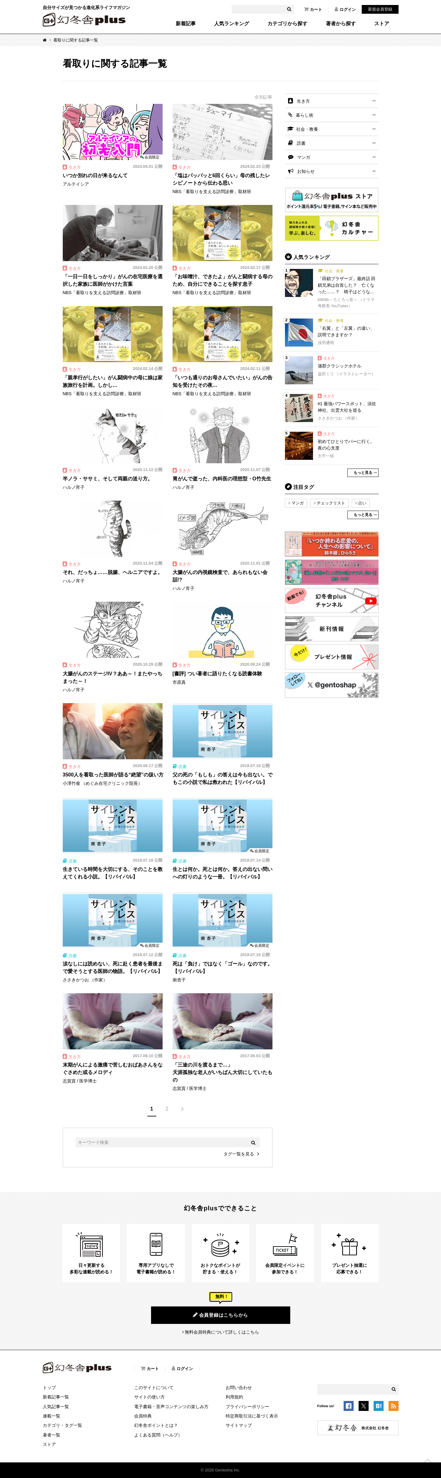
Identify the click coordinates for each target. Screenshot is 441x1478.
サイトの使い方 (149, 1396)
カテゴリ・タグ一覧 (62, 1425)
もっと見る (363, 472)
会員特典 (143, 1415)
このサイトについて (154, 1387)
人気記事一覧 (56, 1406)
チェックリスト (331, 503)
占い (362, 503)
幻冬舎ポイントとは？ (156, 1425)
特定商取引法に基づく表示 (252, 1415)
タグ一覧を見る (238, 1153)
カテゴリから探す (287, 23)
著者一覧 (51, 1434)
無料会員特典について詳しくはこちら (222, 1332)
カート (313, 9)
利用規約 (234, 1396)
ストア (381, 23)
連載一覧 (51, 1415)
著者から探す (341, 23)
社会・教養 (307, 129)
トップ (49, 1387)
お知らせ (306, 171)
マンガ (303, 157)
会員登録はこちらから (220, 1315)
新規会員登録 (380, 9)
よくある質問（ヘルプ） (158, 1434)
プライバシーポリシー (247, 1406)
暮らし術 (304, 115)
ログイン (345, 9)
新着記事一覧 (56, 1396)
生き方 (303, 101)
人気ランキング (231, 23)
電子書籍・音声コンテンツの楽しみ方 (171, 1406)
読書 (301, 143)
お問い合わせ (239, 1387)
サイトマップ (239, 1425)
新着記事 (186, 23)
